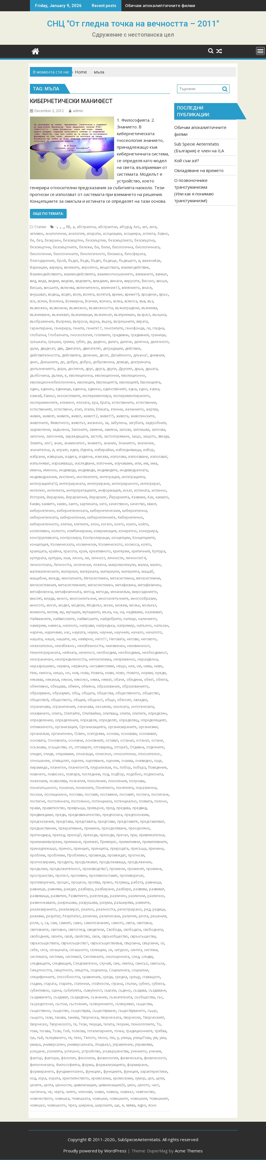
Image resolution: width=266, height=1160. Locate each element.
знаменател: (74, 443)
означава (85, 706)
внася (147, 287)
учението (139, 1051)
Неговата (117, 639)
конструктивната (44, 537)
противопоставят (103, 875)
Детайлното (121, 355)
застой (96, 436)
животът (78, 422)
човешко (37, 1105)
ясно (152, 1105)
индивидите (107, 470)
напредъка (105, 625)
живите (63, 416)
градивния (140, 335)
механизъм (120, 591)
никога (45, 672)
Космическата (62, 544)
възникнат (103, 314)
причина (156, 848)
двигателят (92, 348)
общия (79, 699)
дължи (56, 375)
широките (103, 1105)
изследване (84, 463)
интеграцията (133, 476)
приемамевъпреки (46, 841)
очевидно (143, 760)
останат (142, 740)
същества (144, 1003)
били (105, 247)
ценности (63, 1085)
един (34, 389)
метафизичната (68, 591)
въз (150, 301)
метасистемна (122, 578)
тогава (45, 1031)
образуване (40, 693)
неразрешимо (42, 666)
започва (158, 429)
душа (138, 368)
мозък (134, 605)
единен (47, 389)
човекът (126, 1091)
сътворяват (124, 1003)
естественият (41, 409)
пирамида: (39, 767)
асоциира (132, 233)
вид (33, 280)
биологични (40, 253)
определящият (153, 720)
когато (106, 524)
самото (117, 922)
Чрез (72, 1105)
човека (112, 1091)
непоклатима (100, 659)
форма (87, 1064)
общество (150, 693)
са (46, 922)
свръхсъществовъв (106, 943)
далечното (160, 341)
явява (130, 1105)
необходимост (154, 652)
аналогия (76, 233)
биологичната (147, 247)
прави (35, 808)
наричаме (53, 632)
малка (143, 564)
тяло (77, 1037)
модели (77, 605)
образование (108, 686)
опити (125, 713)
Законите (79, 429)
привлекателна (151, 835)
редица (158, 909)
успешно (71, 1051)
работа (137, 882)
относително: (149, 753)
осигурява (95, 733)
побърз (139, 767)
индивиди (86, 470)
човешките (119, 1098)
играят (62, 449)
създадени (79, 997)
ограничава (40, 706)
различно (155, 895)
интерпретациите (81, 490)
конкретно (128, 530)
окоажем (103, 706)
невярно (85, 639)
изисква (101, 456)
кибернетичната (44, 517)
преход (59, 835)
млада (49, 598)
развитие (58, 895)
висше (161, 280)
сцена (56, 990)
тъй (40, 1037)
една (132, 389)
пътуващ (122, 882)
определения (66, 720)
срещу (134, 976)
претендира (40, 835)
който (143, 524)
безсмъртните (65, 247)
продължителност (65, 868)
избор (148, 449)
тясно (102, 1037)
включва (67, 287)
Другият (125, 368)
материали (110, 571)
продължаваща (112, 862)
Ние (33, 672)
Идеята (86, 449)
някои (66, 679)
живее (35, 416)
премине (91, 828)
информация (109, 490)
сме (116, 963)
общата (88, 693)
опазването (39, 713)
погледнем (91, 774)
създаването (40, 997)
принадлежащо (43, 848)
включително (88, 287)
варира (55, 267)
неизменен (115, 645)
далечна (141, 341)
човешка (62, 1098)
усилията (54, 1051)
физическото (155, 1058)
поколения (117, 780)
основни (75, 740)
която (146, 544)
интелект (37, 490)
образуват (60, 693)
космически (86, 544)
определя (88, 720)
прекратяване (70, 828)
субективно (39, 990)
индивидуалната (134, 470)
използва (118, 456)
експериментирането (131, 395)
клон (95, 524)
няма (94, 679)
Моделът (94, 605)
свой (68, 936)
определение (41, 720)
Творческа (90, 1017)
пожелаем (38, 780)
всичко (105, 301)
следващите (40, 963)
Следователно (85, 963)
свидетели (95, 929)
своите (56, 936)
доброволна (103, 362)
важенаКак (151, 260)
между (54, 578)
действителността (45, 355)
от (70, 747)
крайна (55, 551)
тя (69, 1037)
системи (56, 956)
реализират (69, 909)
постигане (160, 794)
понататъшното (43, 787)
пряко (107, 882)
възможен (38, 307)
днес (34, 362)
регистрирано (129, 909)
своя (95, 936)
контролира (70, 537)
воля (77, 294)
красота (70, 551)
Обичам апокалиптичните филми (160, 5)
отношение (40, 760)
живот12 (91, 416)
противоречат (131, 875)
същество (61, 1010)
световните (39, 929)
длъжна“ (140, 355)
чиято (71, 1091)
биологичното (92, 253)
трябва (160, 1031)
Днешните (49, 362)
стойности (100, 983)
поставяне (108, 794)
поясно (160, 801)
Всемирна (74, 301)
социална (98, 970)
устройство (91, 1051)
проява (94, 882)
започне (37, 436)
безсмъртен (73, 240)
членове (85, 1091)
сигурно (121, 949)
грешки (54, 341)
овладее (140, 699)
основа (112, 733)
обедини (134, 679)
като (103, 503)
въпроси (80, 321)
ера (95, 402)
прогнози (136, 855)
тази (49, 1017)
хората (54, 1078)
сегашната (58, 949)
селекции (98, 949)
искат (127, 490)
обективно (39, 686)
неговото (148, 639)
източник (104, 463)
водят (66, 294)
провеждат (117, 855)
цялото (143, 1085)
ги (148, 328)
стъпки (130, 983)
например (125, 625)
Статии (40, 226)
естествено (63, 409)
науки (92, 632)
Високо (148, 280)
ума (163, 1037)
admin (76, 110)
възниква (149, 307)
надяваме (134, 612)
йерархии (55, 497)
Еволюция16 (106, 382)
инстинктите (87, 476)
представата (85, 821)
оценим (112, 760)
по (115, 767)
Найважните (40, 618)
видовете (83, 280)
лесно (77, 558)
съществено (40, 1010)
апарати (94, 233)
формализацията (110, 1064)
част (155, 1085)
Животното (59, 422)
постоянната (58, 801)
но (67, 672)
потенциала (102, 801)
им (145, 463)
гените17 (94, 328)
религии (90, 916)
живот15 (107, 416)
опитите (139, 713)
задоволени (40, 429)
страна (117, 983)
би (96, 247)
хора (42, 1078)
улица (126, 1037)
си (110, 949)
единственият (114, 389)
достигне (75, 368)
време (117, 294)
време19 (132, 294)
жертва (152, 409)
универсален (54, 1044)
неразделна (148, 659)
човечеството (41, 1098)
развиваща (39, 895)
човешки (99, 1098)
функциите (112, 1071)
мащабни (38, 578)
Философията (68, 1064)
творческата (111, 1017)
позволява (58, 780)
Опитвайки (91, 713)
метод (89, 591)
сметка (127, 963)
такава (60, 1017)
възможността (101, 307)
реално (87, 909)
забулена (119, 422)
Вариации (38, 267)
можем (121, 605)
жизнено (95, 422)
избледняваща (128, 449)
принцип (81, 848)
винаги (116, 280)
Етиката (102, 409)
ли (87, 558)
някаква (36, 679)
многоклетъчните (113, 598)
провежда (97, 855)
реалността (105, 909)
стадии (36, 983)
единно (94, 389)
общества (105, 693)
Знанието (126, 443)
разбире (123, 889)
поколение (96, 780)
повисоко (56, 774)
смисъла (157, 963)
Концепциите (143, 537)
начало (137, 632)
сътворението (101, 1003)
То (158, 1024)
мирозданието (144, 591)
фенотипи (86, 1058)
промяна (154, 868)
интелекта (55, 490)
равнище (37, 889)
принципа (99, 848)
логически (82, 564)
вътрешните (124, 321)
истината (141, 490)
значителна (40, 449)
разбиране (104, 889)
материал (69, 571)
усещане (37, 1051)
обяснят (124, 699)
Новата (97, 672)
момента (37, 612)
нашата (36, 639)
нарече (36, 632)
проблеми (56, 855)
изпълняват (39, 463)
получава (137, 780)
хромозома (101, 1078)
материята (130, 571)
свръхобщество (115, 936)
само (77, 922)
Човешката (81, 1098)
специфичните (42, 976)
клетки (66, 524)
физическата (131, 1058)
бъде (84, 260)
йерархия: (98, 497)
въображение (42, 321)
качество (137, 503)
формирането (42, 1071)
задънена (61, 429)
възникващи (81, 314)
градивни (120, 335)
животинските (142, 416)
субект (144, 983)
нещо (121, 666)
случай (105, 963)
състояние (78, 1003)
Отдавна (137, 747)
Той (66, 1031)
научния (121, 632)
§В (68, 226)
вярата (142, 321)
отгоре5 (121, 747)
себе (34, 949)
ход (33, 1078)
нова (84, 672)
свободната (153, 929)
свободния (39, 936)
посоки (36, 794)
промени (117, 868)
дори (61, 368)
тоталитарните (99, 1031)
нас (67, 632)
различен (118, 895)
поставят (126, 794)
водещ (53, 294)
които (131, 524)
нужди (160, 672)
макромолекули (122, 564)
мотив (52, 612)
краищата (38, 551)
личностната (40, 564)
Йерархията (119, 497)
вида (42, 280)
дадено (99, 341)
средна (121, 976)
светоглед (76, 929)
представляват (152, 821)
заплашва (141, 429)
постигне (37, 801)
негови (133, 639)
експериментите (44, 402)
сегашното (78, 949)
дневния (157, 355)
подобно (133, 774)
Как (150, 497)
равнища (153, 882)
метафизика (125, 585)
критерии (121, 551)
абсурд (125, 226)
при (133, 835)
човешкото (56, 1105)
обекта (161, 679)
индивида (67, 470)
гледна (158, 328)
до (62, 362)
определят (108, 720)
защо (136, 436)
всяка (117, 301)
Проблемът (76, 855)
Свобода (113, 929)
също (152, 1010)
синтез (136, 949)
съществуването (131, 1010)
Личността (62, 564)
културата (38, 558)
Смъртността (41, 970)
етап (78, 409)
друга (99, 368)
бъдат (73, 260)
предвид (139, 808)
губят (80, 341)
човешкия (138, 1098)
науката (78, 632)
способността (68, 976)
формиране (137, 1064)
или (138, 463)
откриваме (65, 753)
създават (60, 997)
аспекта (149, 233)
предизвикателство (84, 814)
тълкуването (55, 1037)
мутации (73, 612)
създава (139, 990)
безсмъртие (96, 240)
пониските (84, 787)
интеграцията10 (43, 483)
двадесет (47, 348)
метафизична (41, 591)
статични (81, 983)
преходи (107, 835)
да (89, 341)
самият (65, 922)
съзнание (99, 997)
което (119, 524)
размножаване (42, 902)
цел (151, 1078)
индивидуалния (43, 476)
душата (151, 368)
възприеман (124, 314)
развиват (156, 889)
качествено (118, 503)
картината (88, 503)
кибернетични (72, 517)
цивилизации (85, 1085)
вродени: (149, 294)
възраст (143, 314)
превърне (95, 808)
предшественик (43, 828)
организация (66, 726)
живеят (48, 416)
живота (122, 416)
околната (121, 706)
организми (148, 726)
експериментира (96, 395)
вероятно (90, 267)
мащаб (147, 571)
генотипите (113, 328)
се (162, 943)
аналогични (55, 233)
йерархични (76, 497)
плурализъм (100, 767)
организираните (122, 726)
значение (145, 443)
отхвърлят (60, 760)
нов (75, 672)
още (158, 760)
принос (65, 848)
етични (117, 409)
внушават (38, 294)
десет (103, 355)
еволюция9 (128, 382)
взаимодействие (135, 267)
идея (74, 449)
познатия (77, 780)
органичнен (61, 733)
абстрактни (107, 226)
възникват (60, 314)
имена (35, 470)
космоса (132, 544)
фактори (51, 1058)
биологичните (65, 253)
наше (49, 639)
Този (57, 1031)
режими (37, 916)
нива (147, 666)
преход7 (74, 835)
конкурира (148, 530)
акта (152, 226)
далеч (113, 341)
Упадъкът (102, 1044)
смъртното (63, 970)
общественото (127, 693)
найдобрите (110, 618)
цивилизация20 (112, 1085)
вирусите (131, 280)
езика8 (36, 395)
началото (154, 632)
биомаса (114, 253)
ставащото (151, 976)
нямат (106, 679)
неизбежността (90, 645)
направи (87, 625)
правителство (53, 808)
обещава (58, 686)
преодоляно (139, 828)
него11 (101, 639)
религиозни (109, 916)
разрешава (67, 902)
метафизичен (149, 585)
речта (143, 916)
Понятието (105, 787)
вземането (144, 274)
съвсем (110, 990)
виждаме (100, 280)
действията (71, 355)
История (37, 497)
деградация (113, 348)
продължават (86, 862)
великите (71, 267)
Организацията (92, 726)
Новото (133, 672)
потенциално (125, 801)
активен (36, 233)
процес (63, 882)
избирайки (104, 449)
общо (110, 699)
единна (79, 389)
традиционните (139, 1031)
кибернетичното (44, 524)
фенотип (68, 1058)
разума (106, 902)
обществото (61, 699)
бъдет (96, 260)
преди (60, 814)
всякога (131, 301)
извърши (55, 456)
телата (108, 1024)
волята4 (103, 294)
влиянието (131, 287)
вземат (161, 274)
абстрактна (86, 226)
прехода (90, 835)
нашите (62, 639)
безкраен (53, 240)
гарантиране (41, 328)
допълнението (42, 368)
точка (119, 1031)
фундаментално (69, 1071)
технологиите (142, 1024)
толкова (78, 1031)
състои (61, 1003)
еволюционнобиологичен (52, 382)
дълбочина (39, 375)
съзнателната (120, 997)
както (73, 503)
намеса (54, 625)
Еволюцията (150, 382)
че (50, 1091)
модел (63, 605)
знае (58, 443)
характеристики (153, 1071)
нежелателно (41, 645)
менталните (72, 578)
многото (37, 605)
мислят (36, 598)
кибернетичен (42, 510)
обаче (119, 679)
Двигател (72, 348)
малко (155, 564)
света (130, 922)
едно (143, 389)
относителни (125, 753)
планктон (58, 767)
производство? (94, 868)
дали (34, 348)
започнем (54, 436)
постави (75, 794)
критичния (141, 551)
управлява (143, 1044)
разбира (85, 889)
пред (110, 808)
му (62, 612)
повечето (37, 774)
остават (112, 740)
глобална (38, 335)
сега (43, 949)
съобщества (144, 997)
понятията (125, 787)
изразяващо (62, 463)
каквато (162, 497)
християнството (75, 1078)
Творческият (153, 1017)
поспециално (55, 794)
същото (36, 1017)
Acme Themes (189, 1151)
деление (90, 355)
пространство (41, 875)
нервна (63, 666)
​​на (115, 612)
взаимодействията (79, 274)
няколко (81, 679)
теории (122, 1024)
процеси (78, 882)
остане (157, 740)
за (106, 422)
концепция (39, 544)
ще (116, 1105)
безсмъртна (144, 240)
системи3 (73, 956)
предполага (112, 814)
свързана (132, 943)
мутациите (91, 612)
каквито (48, 503)
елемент (67, 402)
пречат (122, 835)
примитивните (154, 841)
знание (110, 443)
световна (144, 922)
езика (154, 389)
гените (78, 328)
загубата (136, 422)
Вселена (56, 301)
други (111, 368)
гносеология (81, 335)
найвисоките (64, 618)
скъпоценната (117, 956)
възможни (58, 307)
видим (53, 280)
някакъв (52, 679)
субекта (158, 983)
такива (73, 1017)
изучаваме (123, 463)
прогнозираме (42, 862)
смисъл (141, 963)
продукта (65, 862)
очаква (127, 760)
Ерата (105, 402)
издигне (86, 456)
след (135, 956)
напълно (144, 625)
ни (139, 666)
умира (35, 1044)
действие (132, 348)
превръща (76, 808)
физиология (107, 1058)
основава (129, 733)
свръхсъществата (44, 943)
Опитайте (72, 713)
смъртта (81, 970)
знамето (94, 443)
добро (85, 362)
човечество (145, 1091)
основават (147, 733)
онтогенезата (142, 706)
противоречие (42, 882)
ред (147, 909)
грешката (38, 341)
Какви (35, 503)
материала (89, 571)
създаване (157, 990)
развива (140, 889)
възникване (40, 314)
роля (34, 922)
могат (51, 605)
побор (125, 767)
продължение (139, 862)
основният (94, 740)
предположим (137, 814)
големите (102, 335)
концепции (121, 537)
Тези (83, 1024)
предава (123, 808)
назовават (153, 612)
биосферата (135, 253)
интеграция (109, 476)
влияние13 (110, 287)
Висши (36, 287)
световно (58, 929)
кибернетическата (72, 510)
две (60, 348)
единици (63, 389)
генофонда (134, 328)
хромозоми (123, 1078)
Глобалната (58, 335)
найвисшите (87, 618)
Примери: (108, 841)
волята (88, 294)
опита (57, 713)
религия (129, 916)
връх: (163, 294)
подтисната (153, 774)
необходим (106, 652)
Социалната (119, 970)
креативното (100, 551)
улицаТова (142, 1037)
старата (50, 983)
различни (136, 895)
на (122, 612)
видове (67, 280)
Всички (91, 301)
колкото (58, 530)
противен (79, 875)
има (154, 463)
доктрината (140, 362)
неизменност (138, 645)
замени (96, 429)
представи (106, 821)
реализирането (43, 909)
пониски (66, 787)
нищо (58, 672)
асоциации (112, 233)
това (33, 1031)
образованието (135, 686)
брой (61, 260)
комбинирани (79, 530)
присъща (138, 848)
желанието (134, 409)
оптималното (41, 726)
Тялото (89, 1037)
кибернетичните (101, 517)
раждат (70, 889)
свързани (150, 943)
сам (54, 922)
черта (59, 1091)
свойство (82, 936)
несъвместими (102, 666)
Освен (79, 733)
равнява (55, 889)
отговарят (83, 747)
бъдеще (110, 260)
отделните (155, 747)
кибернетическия (105, 510)
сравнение (91, 976)
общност (95, 699)
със (160, 997)
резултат (53, 916)
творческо (38, 1024)
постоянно (80, 801)
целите (36, 1085)
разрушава (88, 902)
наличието (147, 618)
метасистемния (43, 585)
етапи (89, 409)
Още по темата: (48, 213)
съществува (80, 1010)
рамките (143, 902)
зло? (48, 443)
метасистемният (72, 585)
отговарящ (102, 747)
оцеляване (95, 760)
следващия (61, 963)
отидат (35, 753)
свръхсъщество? (74, 943)
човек (99, 1091)
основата (37, 740)
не (74, 639)
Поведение (157, 767)
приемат (90, 841)
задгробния (155, 422)
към (67, 558)
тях (112, 1037)
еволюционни (107, 375)
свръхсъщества (143, 936)
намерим (38, 625)
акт (144, 226)
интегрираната (72, 483)
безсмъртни (40, 247)
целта (48, 1085)
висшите (51, 287)
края (83, 551)
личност (98, 558)
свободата (132, 929)
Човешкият (158, 1098)
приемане (72, 841)
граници (158, 335)
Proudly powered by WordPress (95, 1151)
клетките (81, 524)
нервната (79, 666)
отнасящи (84, 753)
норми (147, 672)
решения (158, 916)
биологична (122, 247)
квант (151, 503)
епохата (83, 402)
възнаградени (127, 307)
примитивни (129, 841)
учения (155, 1051)
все (32, 301)
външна (159, 314)
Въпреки (63, 321)
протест (61, 875)
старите (65, 983)
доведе (122, 362)
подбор (117, 774)
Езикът (49, 395)
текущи (95, 1024)
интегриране (98, 483)
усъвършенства (115, 1051)
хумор (140, 1078)
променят (135, 868)
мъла (106, 612)
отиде (48, 753)
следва (147, 956)
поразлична (146, 787)
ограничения (63, 706)
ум (155, 1037)
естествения (146, 402)
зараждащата (76, 436)
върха (94, 321)
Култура (158, 551)
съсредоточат (41, 1003)
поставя (91, 794)
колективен (39, 530)
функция (131, 1071)
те (75, 1024)
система (151, 949)
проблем (37, 855)
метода (102, 591)
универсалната (80, 1044)
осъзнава (38, 747)
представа (64, 821)
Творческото (60, 1024)
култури (54, 558)
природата (119, 848)
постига (142, 794)
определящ (128, 720)
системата (38, 956)
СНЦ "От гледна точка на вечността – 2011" (133, 23)
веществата (109, 267)
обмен (73, 686)
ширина (86, 1105)
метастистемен (100, 585)
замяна (110, 429)
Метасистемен (96, 578)
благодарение (42, 260)
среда (108, 976)
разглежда (99, 895)
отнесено (103, 753)
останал (127, 740)
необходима (129, 652)
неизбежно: (65, 645)
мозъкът (149, 605)
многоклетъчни (83, 598)
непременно (124, 659)
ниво (158, 666)
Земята (36, 443)
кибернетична (134, 510)
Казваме (138, 497)
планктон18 (78, 767)
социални (140, 970)
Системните (93, 956)
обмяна (88, 686)
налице (129, 618)
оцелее (77, 760)
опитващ (110, 713)
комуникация (105, 530)
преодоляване (114, 828)
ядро (142, 1105)
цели (160, 1078)
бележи (85, 247)
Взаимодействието (46, 274)
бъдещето (127, 260)
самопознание (96, 922)
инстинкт (66, 476)
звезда (163, 436)
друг (89, 368)
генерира (62, 328)
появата (145, 801)
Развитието (78, 895)
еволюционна (81, 375)
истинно (159, 490)
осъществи (57, 747)
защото (149, 436)
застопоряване (116, 436)
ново (120, 672)
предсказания (42, 821)
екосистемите (68, 395)
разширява (123, 902)
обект (149, 679)
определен (157, 713)
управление (123, 1044)
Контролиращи (96, 537)
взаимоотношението (115, 274)
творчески (132, 1017)
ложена (99, 564)
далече (126, 341)
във (142, 301)
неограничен (41, 659)
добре (72, 362)
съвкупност (92, 990)
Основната (57, 740)
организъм (39, 733)
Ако (137, 226)
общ (75, 693)
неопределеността (71, 659)
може (108, 605)
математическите (44, 571)
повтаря (73, 774)
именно (50, 470)
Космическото (111, 544)
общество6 (39, 699)
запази (125, 429)
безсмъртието (120, 240)
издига (71, 456)
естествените (123, 402)
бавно (163, 233)
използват (158, 456)
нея (131, 666)
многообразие (143, 598)
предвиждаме (41, 814)
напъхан (161, 625)
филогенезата (42, 1064)
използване (138, 456)
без (39, 240)
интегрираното (125, 483)
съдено (124, 990)
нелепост (86, 652)
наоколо (70, 625)
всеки (42, 301)
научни (106, 632)
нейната (69, 652)
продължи (38, 868)
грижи (68, 341)
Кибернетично (130, 517)
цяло (131, 1085)
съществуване (104, 1010)
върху (106, 321)
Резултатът (71, 916)
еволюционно (133, 375)
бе (32, 240)
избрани (37, 456)
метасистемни (148, 578)
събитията (72, 990)
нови (109, 672)
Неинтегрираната (45, 652)
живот (76, 416)
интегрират (150, 483)
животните (39, 422)
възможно (78, 307)
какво (61, 503)
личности (115, 558)
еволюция (85, 382)
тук (32, 1037)
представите (127, 821)
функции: (93, 1071)
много (62, 598)
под (106, 774)
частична (37, 1091)
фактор (36, 1058)
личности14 (136, 558)
